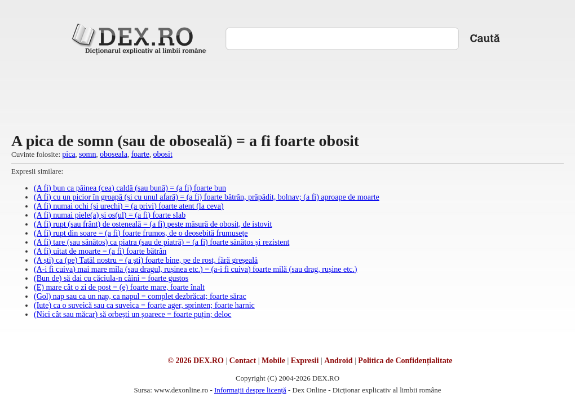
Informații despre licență (250, 390)
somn (87, 154)
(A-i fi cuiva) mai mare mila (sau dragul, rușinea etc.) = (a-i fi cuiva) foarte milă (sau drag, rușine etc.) (195, 269)
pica (68, 154)
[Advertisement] (287, 92)
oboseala (113, 154)
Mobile (273, 360)
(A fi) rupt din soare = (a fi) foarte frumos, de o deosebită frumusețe (141, 233)
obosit (162, 154)
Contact (242, 360)
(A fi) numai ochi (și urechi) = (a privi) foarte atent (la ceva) (129, 206)
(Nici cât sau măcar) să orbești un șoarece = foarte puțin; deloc (132, 314)
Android (338, 360)
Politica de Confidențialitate (405, 360)
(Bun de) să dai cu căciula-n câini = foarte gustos (111, 278)
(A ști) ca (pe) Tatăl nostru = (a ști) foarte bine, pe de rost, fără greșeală (146, 260)
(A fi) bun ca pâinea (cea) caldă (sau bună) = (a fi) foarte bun (130, 188)
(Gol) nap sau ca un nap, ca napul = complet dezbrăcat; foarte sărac (140, 296)
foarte (140, 154)
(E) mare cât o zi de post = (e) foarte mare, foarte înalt (119, 287)
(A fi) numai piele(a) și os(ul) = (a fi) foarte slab (109, 215)
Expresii (305, 360)
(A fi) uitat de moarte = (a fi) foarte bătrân (100, 251)
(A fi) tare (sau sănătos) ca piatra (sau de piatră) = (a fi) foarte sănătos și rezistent (161, 242)
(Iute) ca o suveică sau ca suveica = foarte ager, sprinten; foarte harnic (144, 305)
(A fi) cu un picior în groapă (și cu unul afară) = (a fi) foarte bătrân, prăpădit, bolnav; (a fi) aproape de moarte (206, 197)
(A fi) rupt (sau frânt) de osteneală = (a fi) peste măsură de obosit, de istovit (153, 224)
